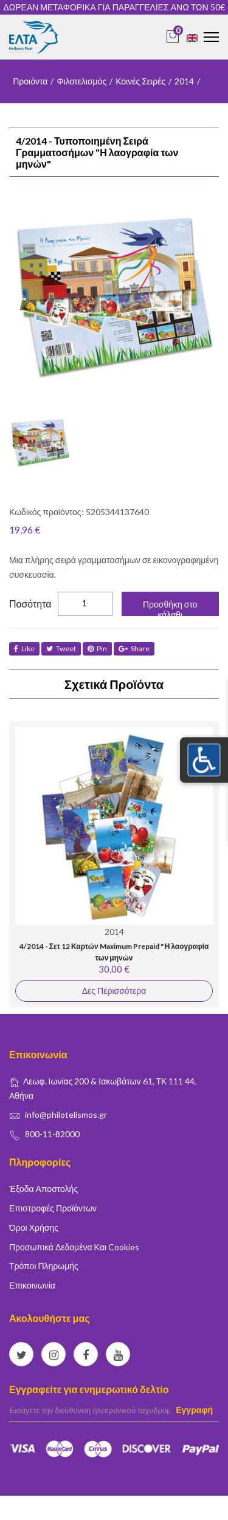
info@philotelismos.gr (66, 1114)
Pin (97, 648)
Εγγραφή (194, 1410)
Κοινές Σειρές (140, 81)
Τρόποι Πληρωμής (43, 1266)
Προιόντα (30, 81)
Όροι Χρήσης (33, 1227)
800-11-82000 (52, 1134)
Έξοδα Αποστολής (43, 1188)
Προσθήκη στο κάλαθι (170, 607)
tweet (61, 648)
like (24, 648)
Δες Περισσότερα (114, 990)
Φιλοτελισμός (81, 81)
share (134, 648)
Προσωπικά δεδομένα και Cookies (74, 1247)
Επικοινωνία (32, 1285)
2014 (184, 81)
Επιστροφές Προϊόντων (53, 1208)
